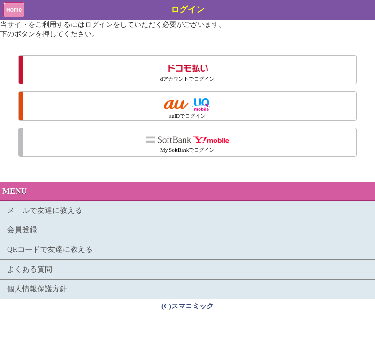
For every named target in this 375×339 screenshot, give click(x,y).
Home (14, 10)
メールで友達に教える (44, 210)
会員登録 (22, 230)
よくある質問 (29, 269)
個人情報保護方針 (37, 289)
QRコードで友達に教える (50, 249)
